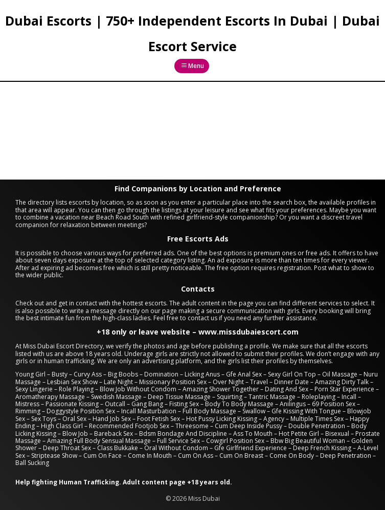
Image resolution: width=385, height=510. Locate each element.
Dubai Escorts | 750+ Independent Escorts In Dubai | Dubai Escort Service (192, 33)
